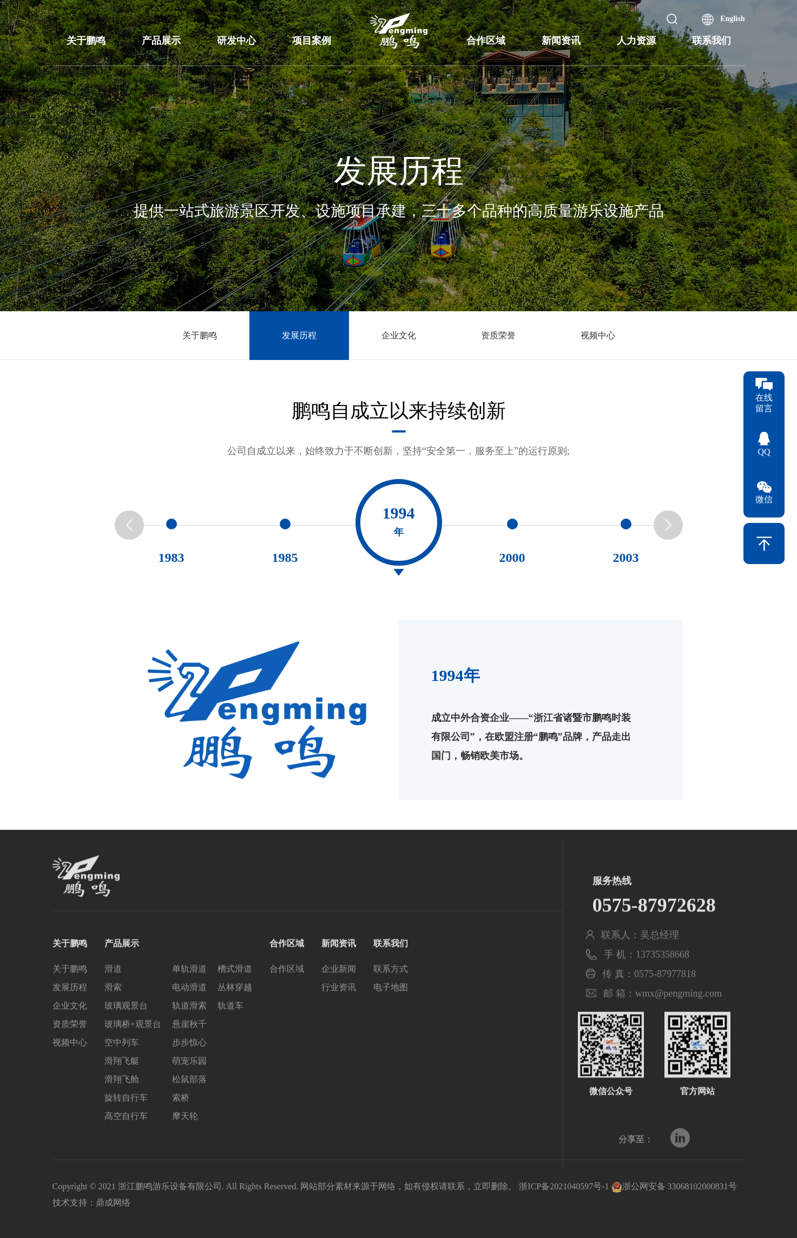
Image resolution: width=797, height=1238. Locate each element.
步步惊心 (189, 1067)
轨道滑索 (189, 1030)
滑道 (113, 993)
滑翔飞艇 (121, 1085)
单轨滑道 (189, 993)
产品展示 (161, 40)
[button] (668, 528)
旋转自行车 (126, 1122)
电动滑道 (189, 1012)
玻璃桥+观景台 (132, 1048)
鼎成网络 (113, 1202)
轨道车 (230, 1030)
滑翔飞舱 (121, 1104)
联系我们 (711, 40)
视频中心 (598, 335)
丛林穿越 (235, 1012)
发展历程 (299, 335)
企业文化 (398, 335)
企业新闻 (338, 993)
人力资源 (636, 40)
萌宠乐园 (189, 1085)
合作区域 (485, 40)
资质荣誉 (498, 335)
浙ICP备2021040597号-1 (564, 1186)
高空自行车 (126, 1140)
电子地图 (390, 1012)
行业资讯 (338, 1012)
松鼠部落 (189, 1104)
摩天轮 (185, 1140)
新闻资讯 (561, 40)
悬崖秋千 (189, 1048)
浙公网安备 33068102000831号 (674, 1186)
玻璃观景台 (126, 1030)
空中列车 (121, 1067)
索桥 (180, 1122)
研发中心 (236, 40)
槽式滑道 (235, 993)
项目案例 (311, 40)
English (732, 19)
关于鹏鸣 (86, 40)
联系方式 (390, 993)
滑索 (113, 1012)
